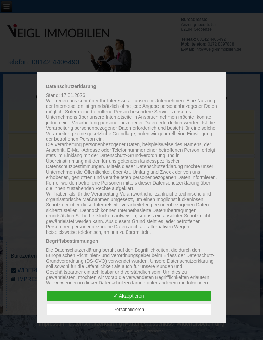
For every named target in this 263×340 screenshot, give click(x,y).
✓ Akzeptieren (129, 296)
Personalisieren (128, 309)
